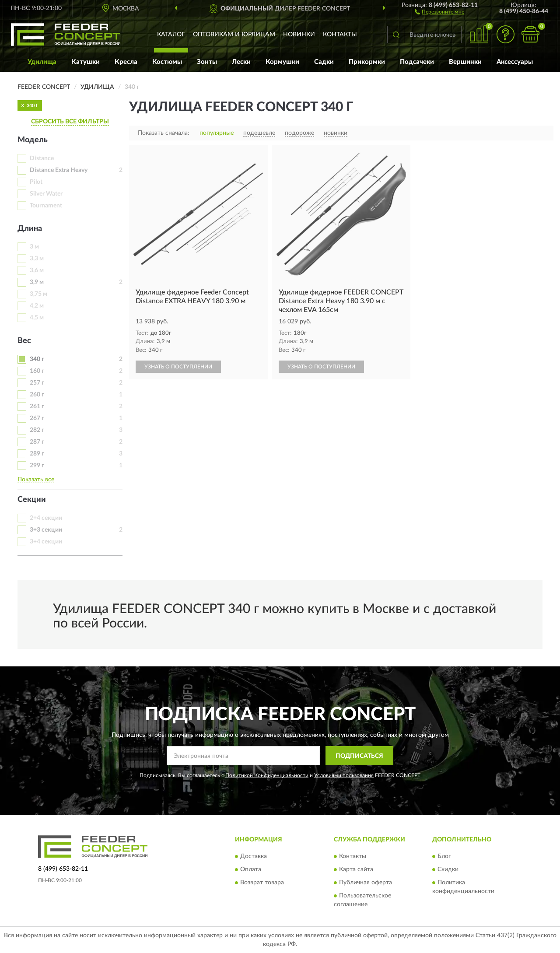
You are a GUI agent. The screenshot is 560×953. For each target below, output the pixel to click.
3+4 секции (46, 542)
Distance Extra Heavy (59, 170)
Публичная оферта (365, 882)
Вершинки (465, 62)
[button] (439, 11)
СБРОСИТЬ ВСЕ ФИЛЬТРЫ (70, 122)
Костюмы (167, 62)
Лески (241, 62)
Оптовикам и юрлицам (234, 35)
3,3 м (37, 259)
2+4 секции (46, 518)
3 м (34, 247)
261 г (37, 406)
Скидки (448, 869)
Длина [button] (30, 229)
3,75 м (38, 294)
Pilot (36, 182)
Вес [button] (24, 341)
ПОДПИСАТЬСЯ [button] (359, 756)
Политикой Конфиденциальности (266, 775)
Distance (42, 158)
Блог (444, 856)
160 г (37, 371)
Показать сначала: (163, 133)
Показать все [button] (36, 479)
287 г (37, 442)
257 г (37, 383)
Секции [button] (32, 500)
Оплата (250, 869)
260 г (37, 395)
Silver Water (46, 194)
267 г (37, 418)
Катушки (85, 62)
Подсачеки (417, 62)
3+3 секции (46, 530)
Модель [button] (33, 140)
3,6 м (37, 270)
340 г (37, 359)
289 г (37, 454)
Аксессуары (515, 62)
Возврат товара (262, 882)
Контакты (340, 35)
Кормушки (282, 62)
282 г (37, 430)
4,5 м (37, 318)
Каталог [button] (171, 35)
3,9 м (37, 282)
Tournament (46, 206)
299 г (37, 465)
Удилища (42, 62)
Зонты (207, 62)
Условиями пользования (344, 775)
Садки (324, 62)
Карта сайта (356, 869)
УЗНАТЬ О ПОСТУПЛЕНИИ (178, 366)
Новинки (299, 35)
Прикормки (367, 62)
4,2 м (37, 306)
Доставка (253, 856)
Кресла (126, 62)
